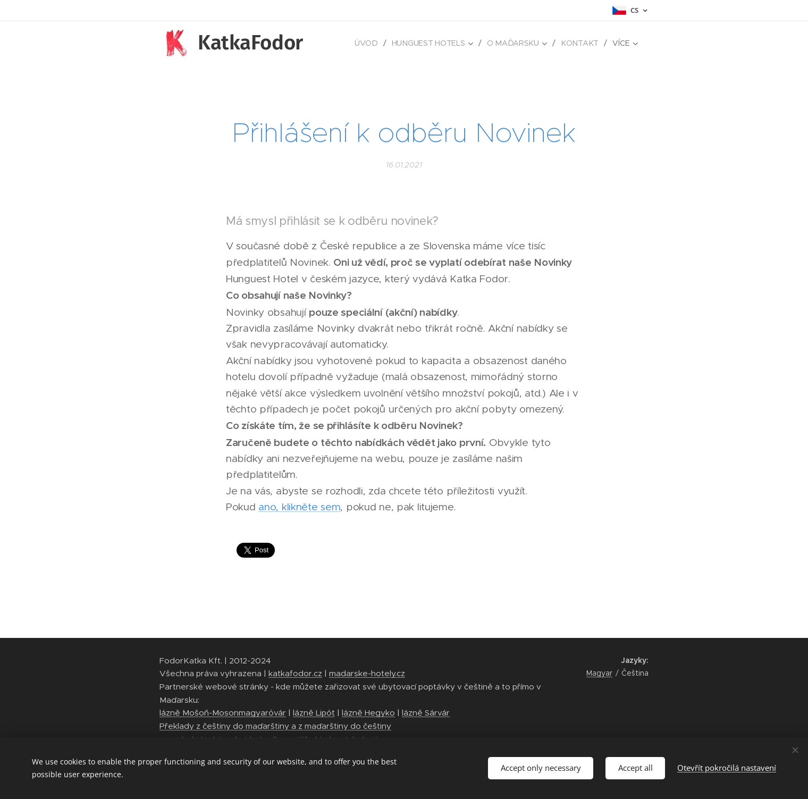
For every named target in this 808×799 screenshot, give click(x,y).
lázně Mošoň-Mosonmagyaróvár (222, 713)
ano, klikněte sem (299, 507)
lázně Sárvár (426, 713)
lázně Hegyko (368, 713)
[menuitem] (370, 43)
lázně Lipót (314, 713)
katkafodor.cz (295, 673)
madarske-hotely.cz (367, 673)
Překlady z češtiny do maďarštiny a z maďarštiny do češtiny (275, 726)
